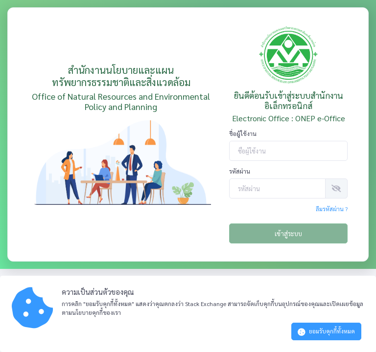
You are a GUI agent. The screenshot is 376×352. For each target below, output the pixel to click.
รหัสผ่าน (239, 171)
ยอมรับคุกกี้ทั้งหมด (326, 331)
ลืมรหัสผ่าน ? (332, 209)
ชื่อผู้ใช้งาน (243, 133)
